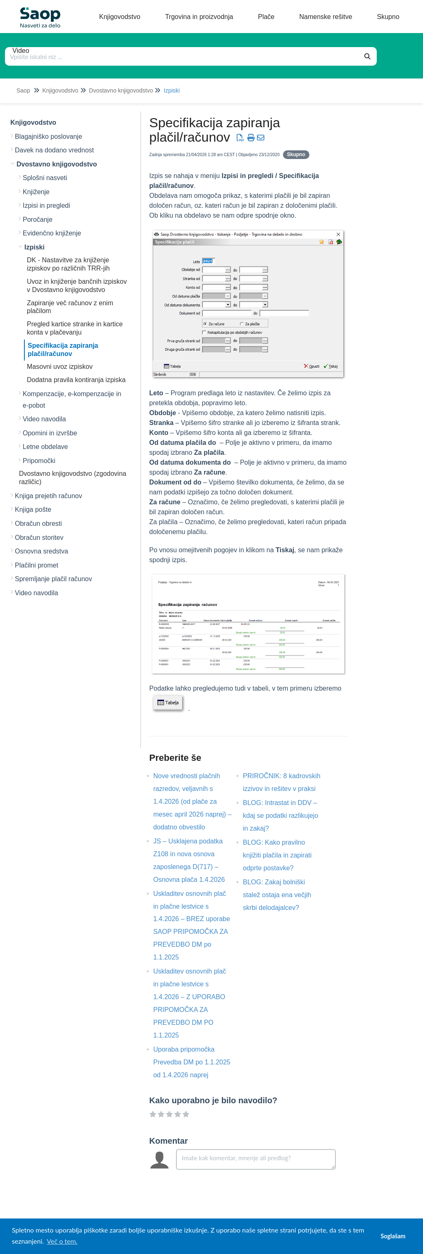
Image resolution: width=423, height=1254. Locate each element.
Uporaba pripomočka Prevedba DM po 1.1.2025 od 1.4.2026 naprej (192, 1062)
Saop (23, 90)
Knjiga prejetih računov (48, 495)
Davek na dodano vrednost (54, 150)
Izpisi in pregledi (46, 205)
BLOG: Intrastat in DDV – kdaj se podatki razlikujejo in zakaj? (280, 815)
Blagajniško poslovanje (48, 136)
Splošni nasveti (45, 177)
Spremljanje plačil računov (53, 578)
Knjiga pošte (33, 509)
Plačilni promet (36, 565)
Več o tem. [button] (62, 1241)
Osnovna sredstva (41, 551)
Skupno (296, 154)
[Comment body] (256, 1159)
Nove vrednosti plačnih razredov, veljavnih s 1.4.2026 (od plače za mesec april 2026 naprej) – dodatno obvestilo (192, 801)
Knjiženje (36, 191)
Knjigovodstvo (60, 90)
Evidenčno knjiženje (52, 233)
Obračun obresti (38, 523)
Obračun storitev (39, 537)
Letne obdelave (45, 446)
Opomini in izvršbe (50, 433)
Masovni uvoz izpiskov (60, 366)
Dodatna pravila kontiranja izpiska (76, 379)
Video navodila (44, 419)
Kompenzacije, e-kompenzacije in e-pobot (72, 399)
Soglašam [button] (392, 1236)
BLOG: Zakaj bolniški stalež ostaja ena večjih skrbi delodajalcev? (277, 895)
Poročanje (37, 219)
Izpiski (172, 90)
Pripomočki (39, 460)
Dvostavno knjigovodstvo (121, 90)
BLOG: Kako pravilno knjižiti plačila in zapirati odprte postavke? (277, 855)
